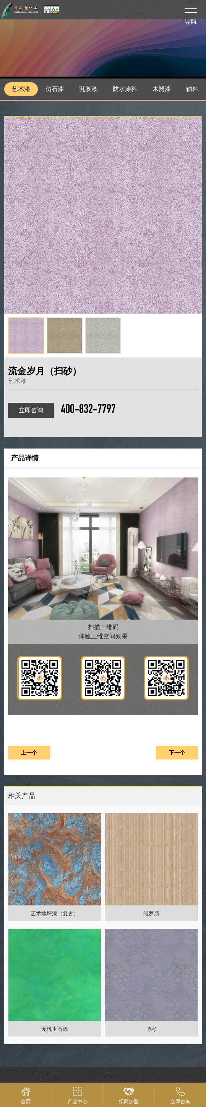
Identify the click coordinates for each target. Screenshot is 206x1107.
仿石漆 (54, 89)
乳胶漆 (88, 89)
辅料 (192, 89)
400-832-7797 (88, 410)
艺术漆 (21, 89)
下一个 (177, 753)
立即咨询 (31, 410)
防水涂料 (125, 89)
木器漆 (161, 89)
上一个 (29, 753)
